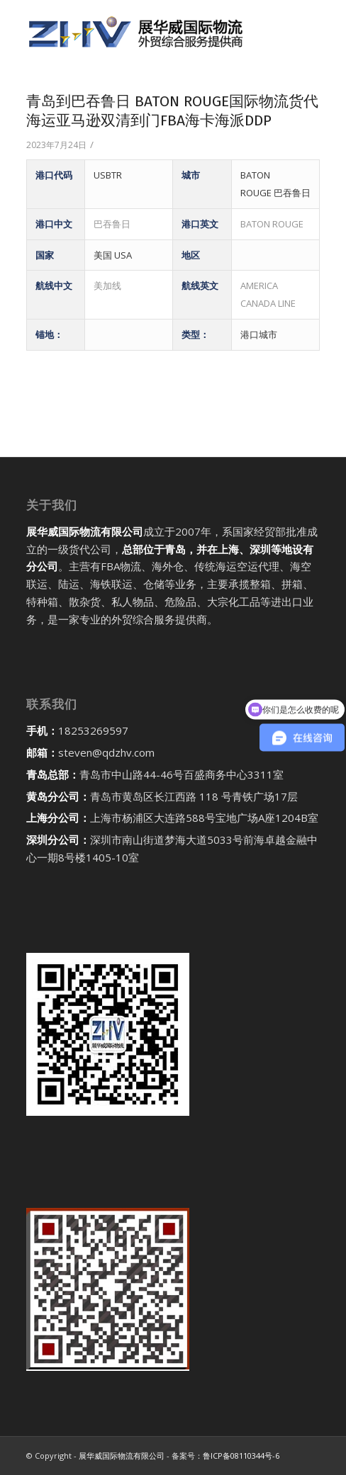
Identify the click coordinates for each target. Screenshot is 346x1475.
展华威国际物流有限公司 (121, 1455)
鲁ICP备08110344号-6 (241, 1455)
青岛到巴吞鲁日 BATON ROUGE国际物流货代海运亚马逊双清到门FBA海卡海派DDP (172, 111)
